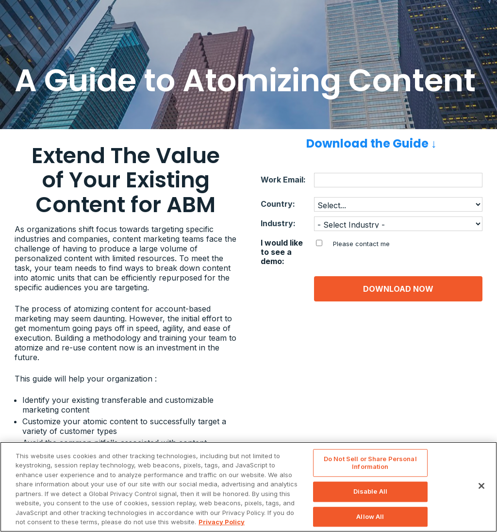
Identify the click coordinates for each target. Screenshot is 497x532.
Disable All (370, 491)
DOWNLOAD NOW (398, 289)
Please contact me (361, 244)
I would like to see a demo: (282, 252)
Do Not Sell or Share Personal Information (370, 462)
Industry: (278, 223)
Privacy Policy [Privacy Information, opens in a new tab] (222, 522)
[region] (248, 487)
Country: (278, 204)
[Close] (481, 486)
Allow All (370, 516)
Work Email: (283, 179)
